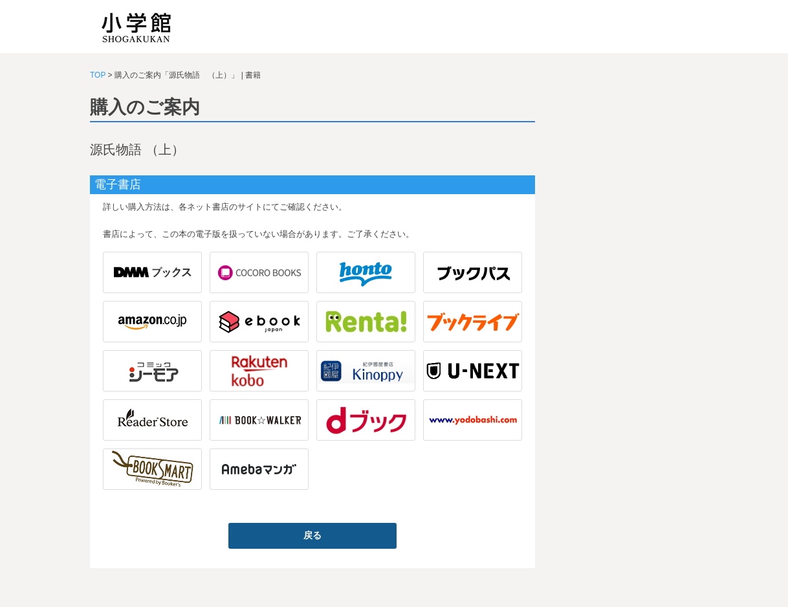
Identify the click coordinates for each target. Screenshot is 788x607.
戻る (312, 535)
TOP (97, 75)
